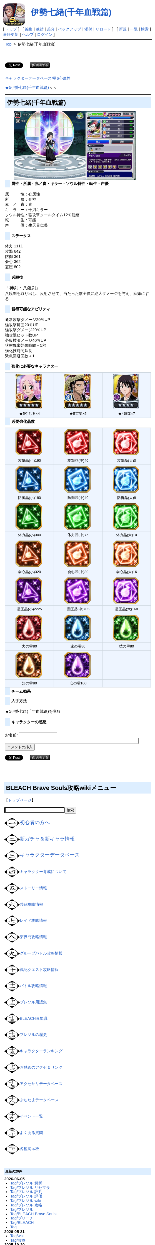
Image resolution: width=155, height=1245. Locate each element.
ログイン (44, 34)
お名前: (12, 735)
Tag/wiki (17, 1236)
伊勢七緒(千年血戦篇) (71, 12)
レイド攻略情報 (33, 920)
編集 (28, 29)
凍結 (40, 29)
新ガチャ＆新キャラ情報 (47, 839)
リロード (103, 29)
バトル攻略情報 (33, 985)
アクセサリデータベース (41, 1083)
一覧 (134, 29)
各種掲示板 (29, 1148)
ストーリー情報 (33, 888)
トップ (11, 29)
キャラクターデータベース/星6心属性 (38, 78)
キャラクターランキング (41, 1051)
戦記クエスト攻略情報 (39, 969)
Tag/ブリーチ (21, 1218)
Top (8, 44)
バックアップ (69, 29)
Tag (13, 1227)
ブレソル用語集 (33, 1002)
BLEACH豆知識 (34, 1018)
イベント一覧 (31, 1116)
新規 (123, 29)
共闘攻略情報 (31, 904)
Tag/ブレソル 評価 (26, 1196)
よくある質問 (31, 1132)
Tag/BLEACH (22, 1222)
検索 (145, 29)
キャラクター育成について (43, 871)
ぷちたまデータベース (39, 1100)
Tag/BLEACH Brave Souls (33, 1214)
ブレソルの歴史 (33, 1034)
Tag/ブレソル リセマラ (30, 1187)
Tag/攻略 (18, 1240)
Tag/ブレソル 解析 (26, 1183)
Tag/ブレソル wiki (25, 1200)
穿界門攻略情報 (33, 937)
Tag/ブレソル (21, 1209)
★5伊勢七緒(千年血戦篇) (27, 87)
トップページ (19, 800)
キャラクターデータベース (50, 855)
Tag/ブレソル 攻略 (26, 1205)
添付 (88, 29)
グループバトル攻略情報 (41, 953)
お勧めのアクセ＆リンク (41, 1067)
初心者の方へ (35, 822)
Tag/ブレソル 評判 (26, 1191)
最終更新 (11, 34)
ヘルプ (28, 34)
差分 (51, 29)
